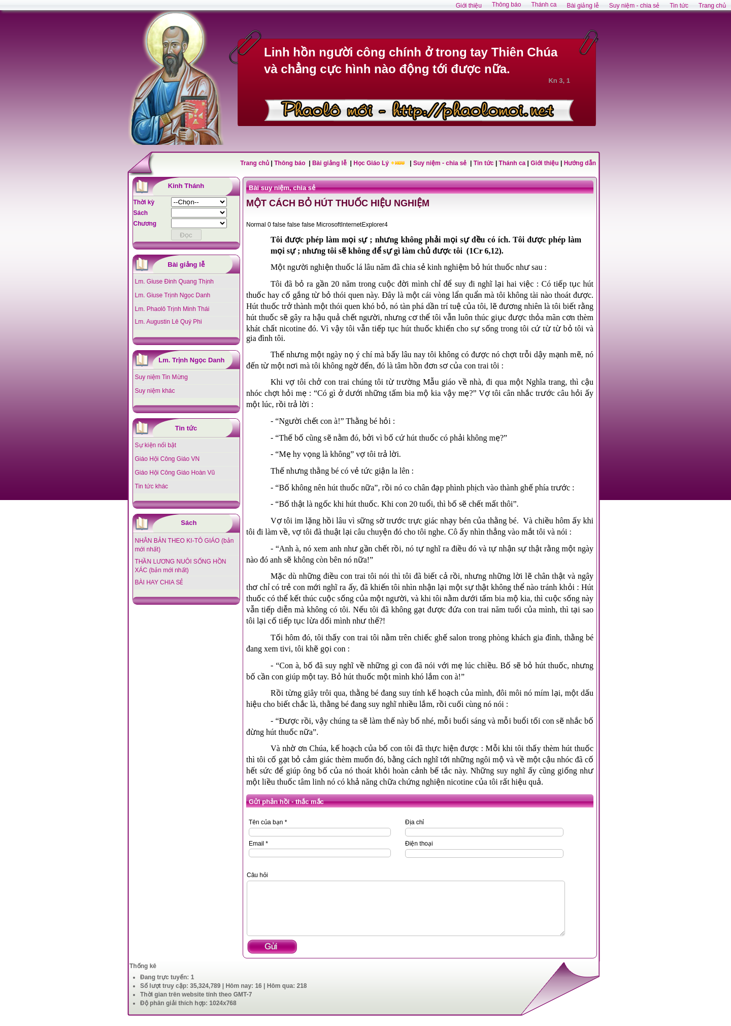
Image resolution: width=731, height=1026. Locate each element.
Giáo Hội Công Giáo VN (167, 458)
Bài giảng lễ (330, 163)
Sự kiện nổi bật (156, 445)
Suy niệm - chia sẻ (441, 163)
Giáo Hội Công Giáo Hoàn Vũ (175, 472)
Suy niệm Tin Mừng (161, 377)
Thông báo (290, 163)
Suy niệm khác (155, 390)
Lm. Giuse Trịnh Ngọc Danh (173, 295)
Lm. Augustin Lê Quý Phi (168, 321)
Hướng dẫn (580, 163)
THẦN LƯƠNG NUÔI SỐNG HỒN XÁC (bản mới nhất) (180, 566)
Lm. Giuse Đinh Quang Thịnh (174, 281)
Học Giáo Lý (371, 163)
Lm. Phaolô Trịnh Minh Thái (172, 309)
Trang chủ (254, 163)
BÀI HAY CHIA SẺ (159, 582)
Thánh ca (512, 163)
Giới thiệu (544, 163)
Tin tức (484, 163)
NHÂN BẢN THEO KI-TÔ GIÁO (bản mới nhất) (184, 545)
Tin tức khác (152, 486)
